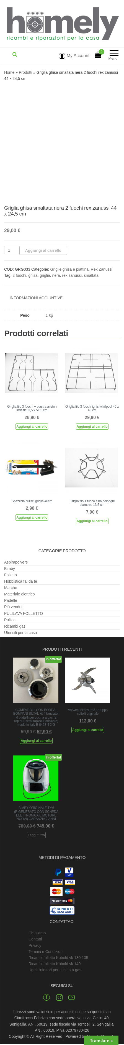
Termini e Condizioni (46, 951)
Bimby (9, 568)
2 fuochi (19, 275)
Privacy (35, 945)
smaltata (91, 275)
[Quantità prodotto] (11, 250)
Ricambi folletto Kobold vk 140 (55, 964)
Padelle (10, 600)
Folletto (10, 575)
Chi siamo (37, 933)
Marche (10, 587)
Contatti (35, 939)
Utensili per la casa (20, 632)
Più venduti (13, 607)
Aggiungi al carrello (43, 250)
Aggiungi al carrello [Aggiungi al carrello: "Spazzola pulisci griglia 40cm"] (31, 517)
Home (9, 72)
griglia (45, 275)
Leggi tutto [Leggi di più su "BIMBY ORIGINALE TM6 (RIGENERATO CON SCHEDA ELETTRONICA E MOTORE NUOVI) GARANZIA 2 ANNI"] (36, 835)
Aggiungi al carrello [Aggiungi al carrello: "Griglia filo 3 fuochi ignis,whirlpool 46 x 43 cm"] (92, 426)
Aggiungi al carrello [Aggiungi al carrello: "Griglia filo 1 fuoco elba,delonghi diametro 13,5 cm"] (92, 521)
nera (56, 275)
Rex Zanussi (101, 269)
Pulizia (10, 620)
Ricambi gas (14, 626)
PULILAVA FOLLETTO (23, 613)
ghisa (32, 275)
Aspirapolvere (16, 562)
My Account (74, 55)
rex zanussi (72, 275)
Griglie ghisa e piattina (69, 269)
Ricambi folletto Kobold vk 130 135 (58, 957)
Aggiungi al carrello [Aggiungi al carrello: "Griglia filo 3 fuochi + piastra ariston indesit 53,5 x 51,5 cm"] (31, 426)
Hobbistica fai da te (20, 581)
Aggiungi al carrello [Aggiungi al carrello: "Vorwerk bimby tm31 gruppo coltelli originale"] (87, 730)
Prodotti (25, 72)
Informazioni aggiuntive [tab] (36, 298)
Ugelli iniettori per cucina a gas (55, 970)
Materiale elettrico (19, 594)
